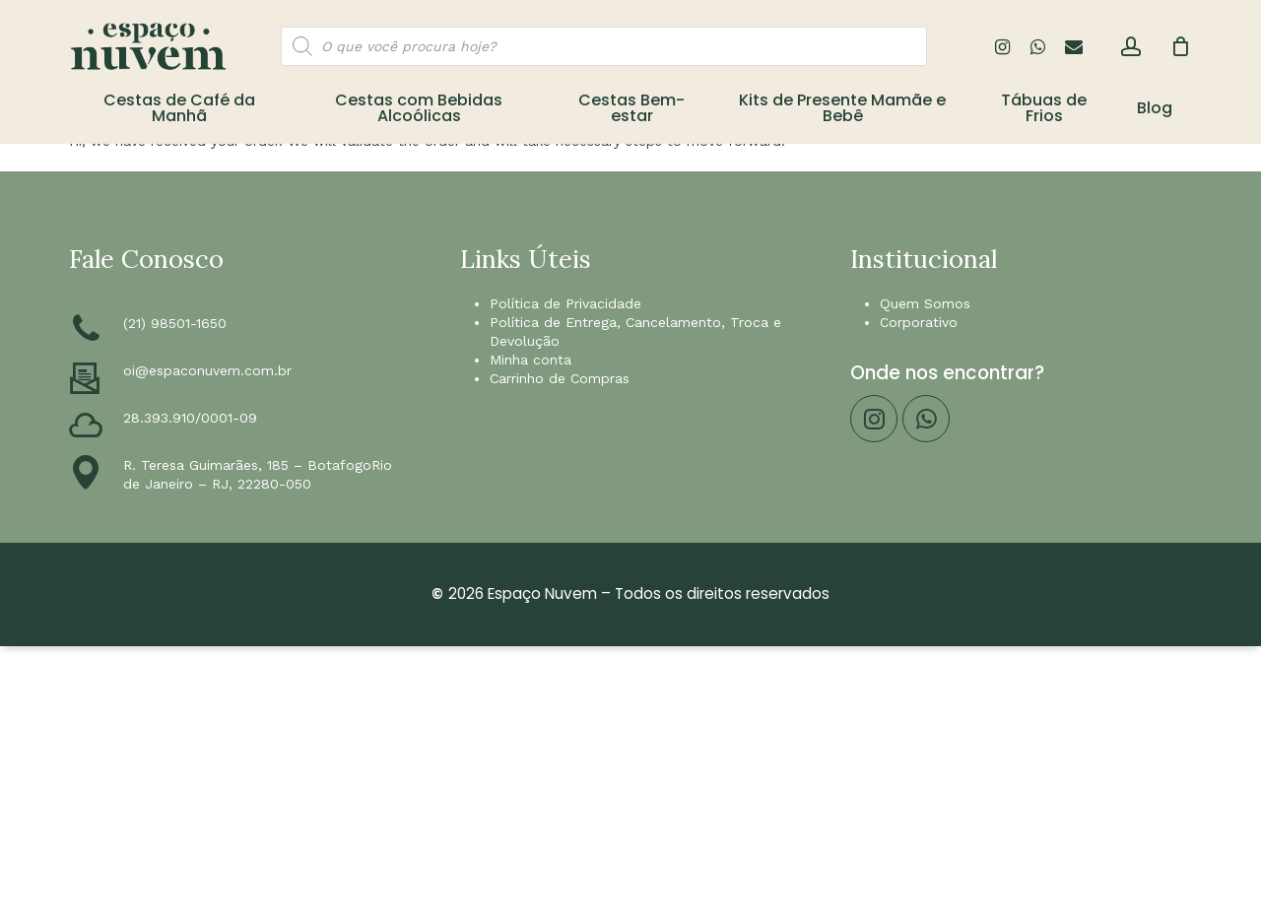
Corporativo (919, 322)
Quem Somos (925, 303)
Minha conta (530, 359)
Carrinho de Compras (560, 378)
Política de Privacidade (565, 303)
